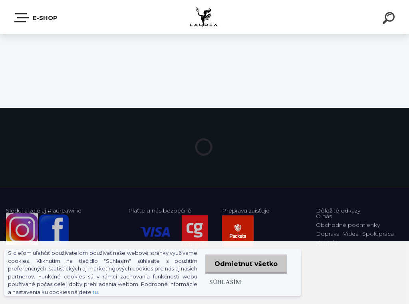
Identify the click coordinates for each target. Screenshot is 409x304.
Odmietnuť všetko (245, 264)
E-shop (36, 17)
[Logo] (205, 17)
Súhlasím (224, 282)
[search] (390, 19)
